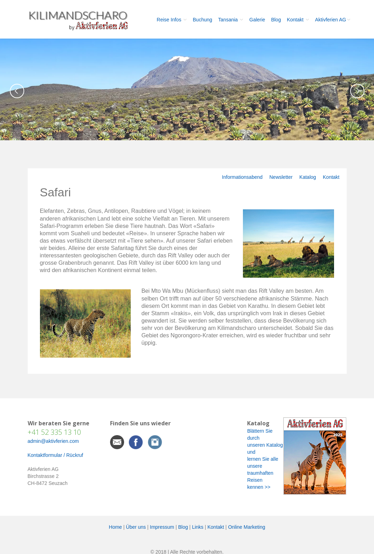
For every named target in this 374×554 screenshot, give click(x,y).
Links (198, 527)
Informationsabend (242, 177)
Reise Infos (172, 19)
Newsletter (280, 177)
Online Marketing (246, 527)
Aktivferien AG (333, 19)
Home (115, 527)
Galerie (257, 19)
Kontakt (298, 19)
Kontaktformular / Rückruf (55, 455)
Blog (276, 19)
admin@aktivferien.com (53, 441)
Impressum (162, 527)
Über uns (136, 527)
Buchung (202, 19)
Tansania (230, 19)
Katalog (307, 177)
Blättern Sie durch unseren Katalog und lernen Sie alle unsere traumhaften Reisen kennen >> (265, 459)
